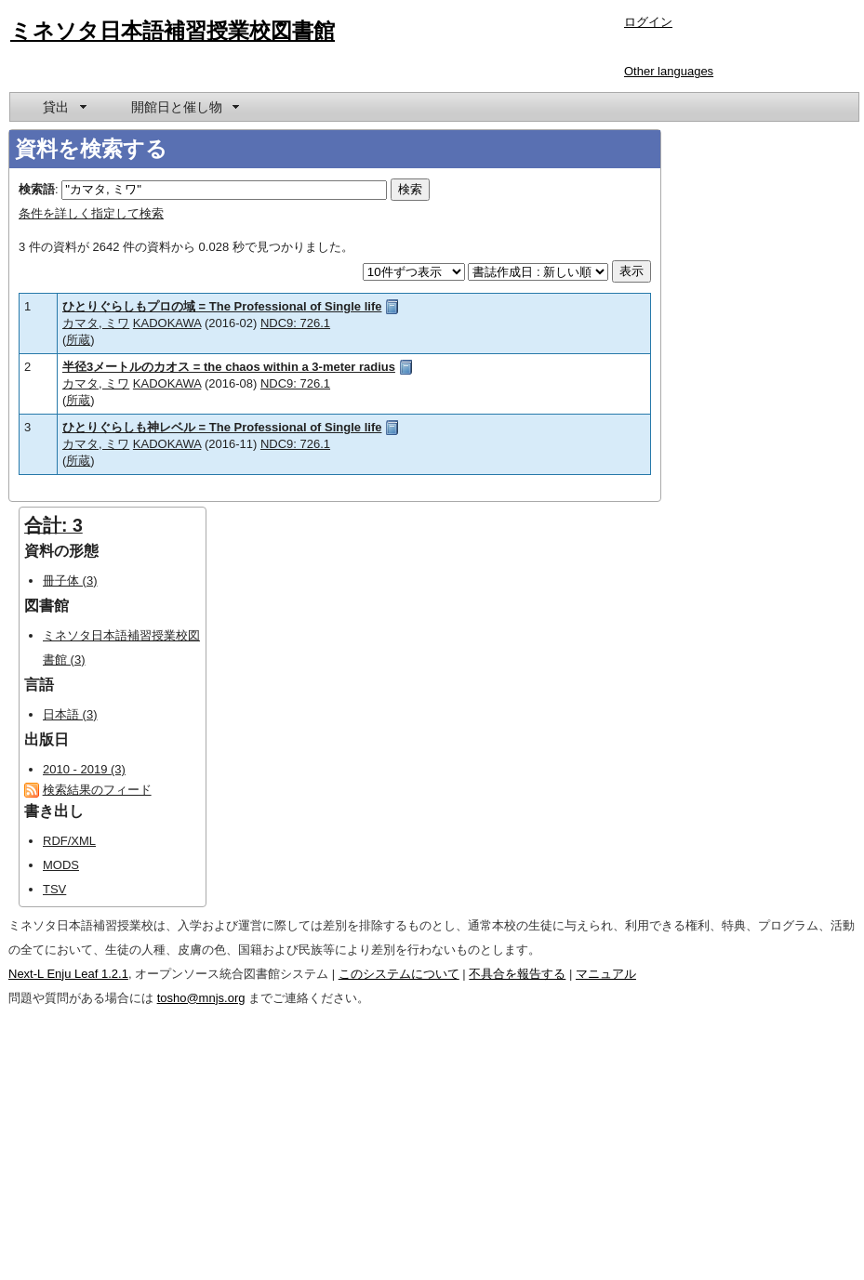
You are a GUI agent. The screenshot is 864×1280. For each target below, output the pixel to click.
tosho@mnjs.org (201, 998)
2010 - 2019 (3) (84, 769)
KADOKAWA (167, 323)
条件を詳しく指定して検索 (91, 213)
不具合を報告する (517, 974)
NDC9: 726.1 (295, 323)
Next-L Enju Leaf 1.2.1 (68, 974)
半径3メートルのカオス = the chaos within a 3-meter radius (228, 367)
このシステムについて (399, 974)
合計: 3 (53, 525)
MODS (61, 865)
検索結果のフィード (97, 790)
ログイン (648, 22)
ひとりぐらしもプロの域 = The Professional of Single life (221, 306)
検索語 (37, 189)
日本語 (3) (70, 714)
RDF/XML (69, 841)
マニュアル (606, 974)
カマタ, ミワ (95, 323)
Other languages (668, 71)
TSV (54, 889)
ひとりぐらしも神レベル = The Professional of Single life (221, 427)
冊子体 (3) (70, 580)
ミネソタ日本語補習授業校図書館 (172, 31)
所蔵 (78, 340)
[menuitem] (63, 107)
